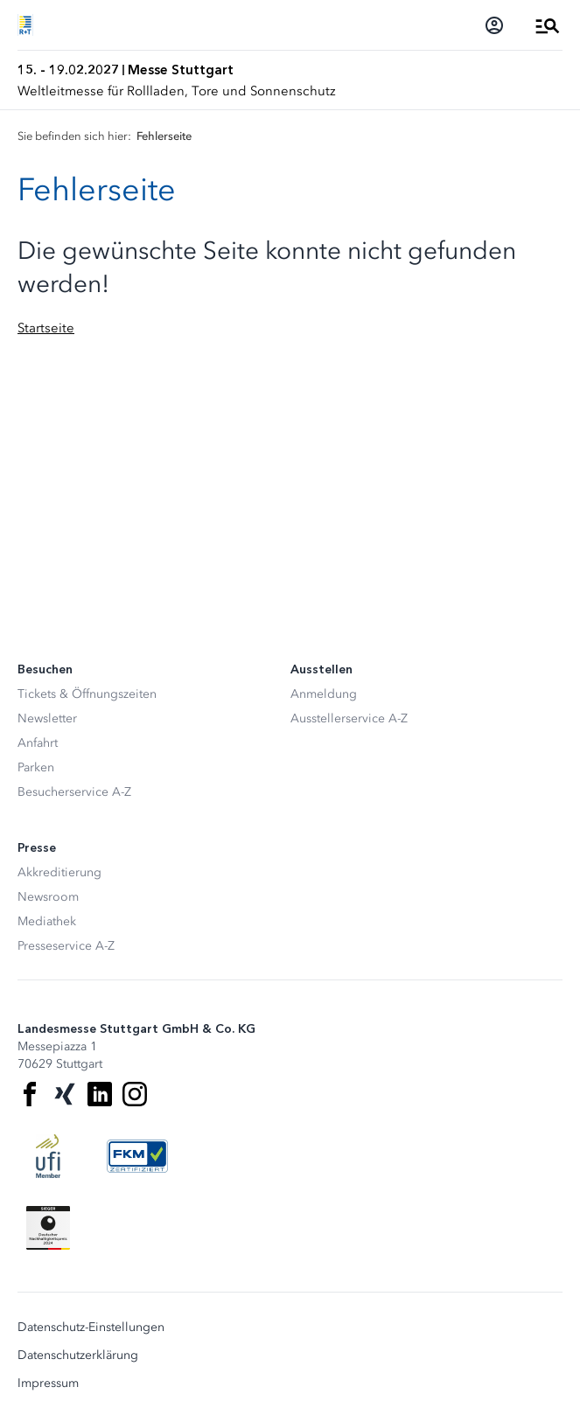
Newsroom (48, 896)
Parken (35, 767)
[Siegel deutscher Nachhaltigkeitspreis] (48, 1228)
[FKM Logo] (137, 1156)
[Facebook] (29, 1094)
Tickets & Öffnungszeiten (87, 694)
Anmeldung (323, 694)
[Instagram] (134, 1094)
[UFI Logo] (48, 1156)
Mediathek (46, 921)
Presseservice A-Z (66, 945)
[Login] (494, 25)
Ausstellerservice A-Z (349, 718)
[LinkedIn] (99, 1094)
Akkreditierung (59, 872)
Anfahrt (37, 742)
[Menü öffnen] (548, 25)
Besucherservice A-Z (74, 791)
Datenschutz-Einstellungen (90, 1328)
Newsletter (47, 718)
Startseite (45, 328)
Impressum (48, 1384)
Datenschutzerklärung (77, 1356)
